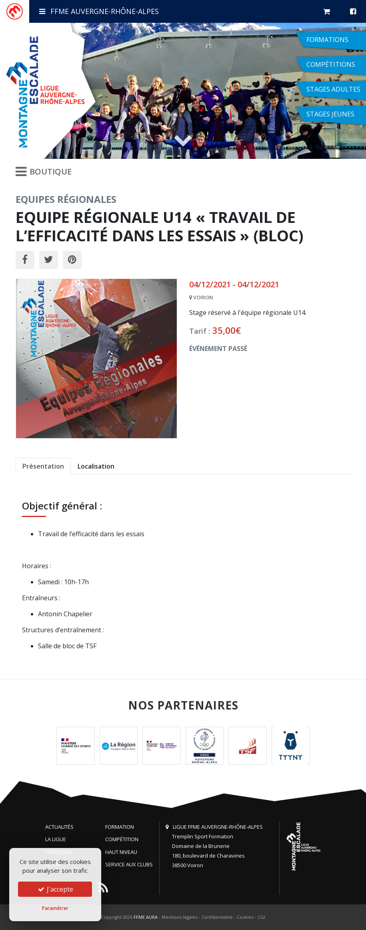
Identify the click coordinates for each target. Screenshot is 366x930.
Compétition (121, 839)
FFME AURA (146, 917)
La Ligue (55, 839)
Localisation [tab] (96, 466)
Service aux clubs (129, 864)
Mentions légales (180, 917)
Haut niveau (121, 852)
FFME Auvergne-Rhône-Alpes (99, 11)
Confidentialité (217, 917)
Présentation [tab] (43, 466)
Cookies (245, 917)
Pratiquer (58, 852)
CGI (261, 917)
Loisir (52, 864)
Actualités (59, 826)
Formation (119, 826)
